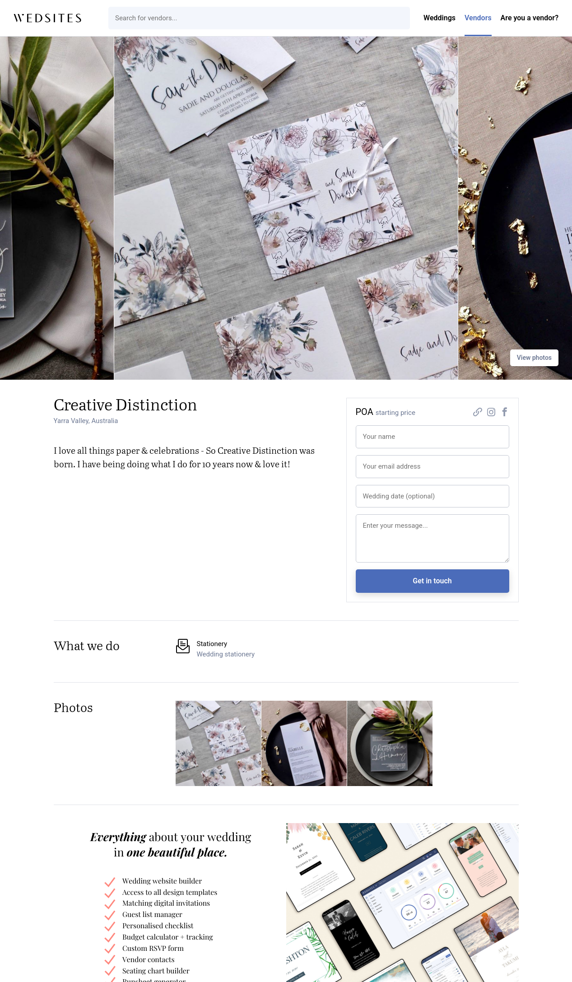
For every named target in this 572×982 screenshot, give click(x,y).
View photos (534, 357)
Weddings (439, 18)
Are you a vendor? (529, 18)
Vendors (478, 18)
